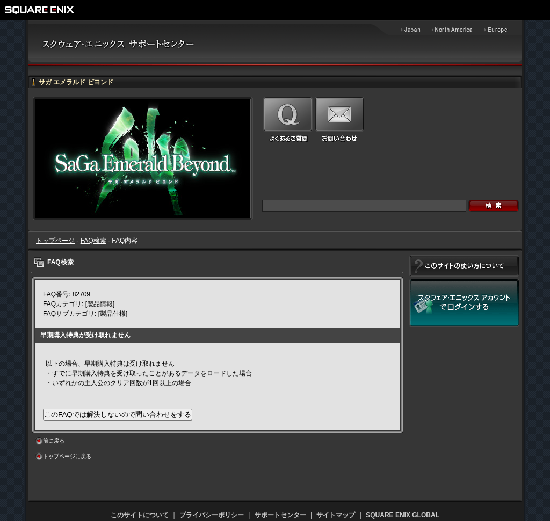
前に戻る (53, 441)
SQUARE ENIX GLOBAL (402, 515)
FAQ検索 (93, 240)
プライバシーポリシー (211, 515)
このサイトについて (140, 515)
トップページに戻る (67, 456)
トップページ (55, 240)
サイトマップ (335, 515)
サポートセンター (280, 515)
